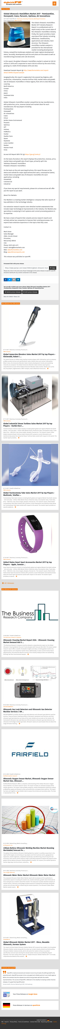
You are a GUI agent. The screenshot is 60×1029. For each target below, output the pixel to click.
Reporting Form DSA (46, 1021)
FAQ (2, 1021)
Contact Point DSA (35, 1021)
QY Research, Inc (8, 845)
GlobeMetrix (6, 939)
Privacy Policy (13, 1021)
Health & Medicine (15, 488)
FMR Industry (18, 20)
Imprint (6, 1021)
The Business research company (12, 637)
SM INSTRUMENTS (8, 706)
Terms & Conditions (23, 1021)
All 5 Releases (7, 583)
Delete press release (13, 292)
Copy (52, 268)
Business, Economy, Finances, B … (19, 349)
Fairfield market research (10, 776)
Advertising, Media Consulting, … (19, 843)
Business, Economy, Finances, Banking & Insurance (31, 18)
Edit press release (30, 292)
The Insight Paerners (9, 872)
